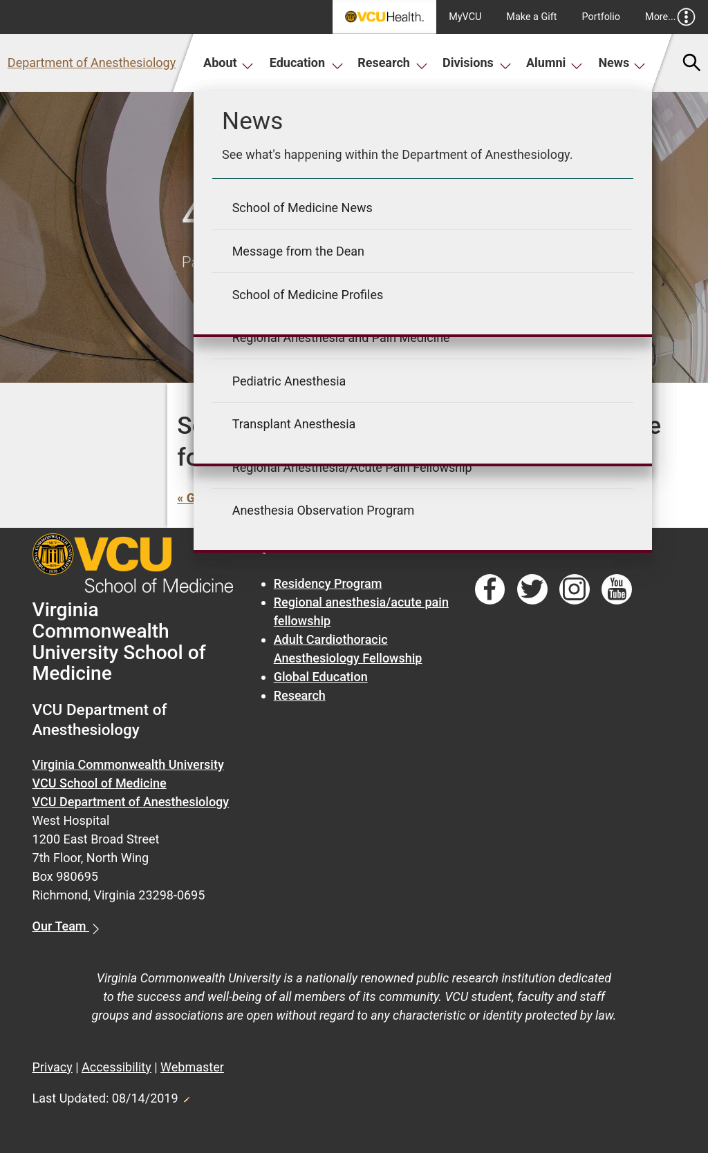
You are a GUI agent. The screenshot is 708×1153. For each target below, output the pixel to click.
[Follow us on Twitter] (532, 589)
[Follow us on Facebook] (490, 589)
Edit (186, 1096)
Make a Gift (531, 17)
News (622, 62)
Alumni (554, 62)
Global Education (321, 676)
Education (307, 62)
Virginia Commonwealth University (128, 764)
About (228, 62)
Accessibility (116, 1067)
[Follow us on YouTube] (617, 589)
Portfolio (601, 17)
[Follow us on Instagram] (574, 589)
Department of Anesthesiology (92, 62)
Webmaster (192, 1067)
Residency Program (328, 583)
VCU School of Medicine (99, 783)
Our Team (60, 926)
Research (392, 62)
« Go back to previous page (252, 497)
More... (670, 17)
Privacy (52, 1067)
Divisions (477, 62)
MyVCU (465, 17)
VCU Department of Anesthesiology (131, 801)
